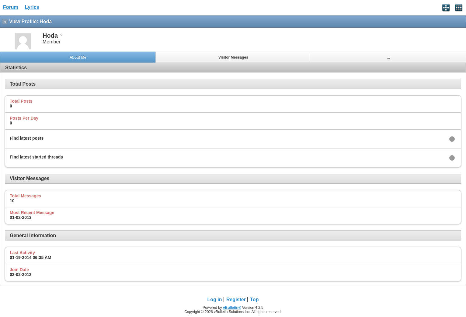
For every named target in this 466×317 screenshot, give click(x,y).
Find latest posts (26, 138)
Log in (214, 299)
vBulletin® (232, 307)
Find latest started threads (36, 157)
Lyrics (32, 7)
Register (236, 299)
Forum (10, 7)
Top (254, 299)
